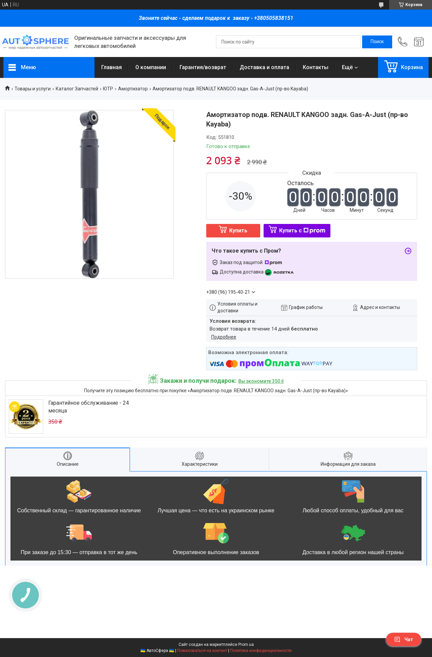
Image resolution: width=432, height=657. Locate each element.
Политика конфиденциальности (261, 650)
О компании (150, 67)
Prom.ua (246, 644)
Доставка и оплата (264, 67)
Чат (403, 639)
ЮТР (108, 88)
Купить (238, 230)
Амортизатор (133, 88)
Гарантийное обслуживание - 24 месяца (88, 406)
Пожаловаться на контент (202, 650)
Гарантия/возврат (203, 67)
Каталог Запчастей (77, 88)
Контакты (315, 67)
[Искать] (377, 41)
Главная (111, 67)
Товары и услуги (33, 88)
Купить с (302, 230)
